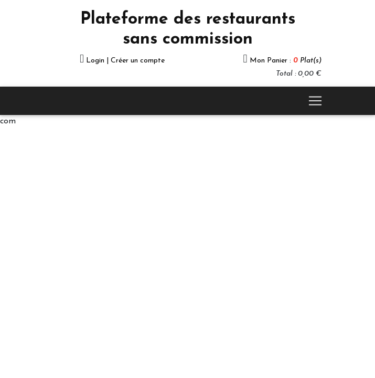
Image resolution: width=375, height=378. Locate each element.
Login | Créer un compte (125, 61)
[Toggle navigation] (315, 101)
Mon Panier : (286, 61)
